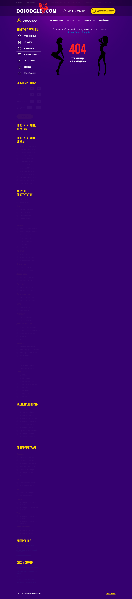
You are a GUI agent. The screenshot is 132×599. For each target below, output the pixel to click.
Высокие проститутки (27, 483)
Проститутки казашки (27, 437)
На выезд (24, 42)
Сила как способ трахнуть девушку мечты (27, 567)
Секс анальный (25, 213)
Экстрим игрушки (26, 320)
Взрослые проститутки (27, 470)
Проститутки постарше (28, 463)
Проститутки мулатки (27, 427)
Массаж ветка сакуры (27, 368)
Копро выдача (25, 307)
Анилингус (23, 247)
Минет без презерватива (28, 232)
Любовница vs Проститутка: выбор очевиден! (27, 551)
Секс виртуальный (26, 222)
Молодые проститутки (27, 467)
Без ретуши (25, 48)
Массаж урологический (28, 359)
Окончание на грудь (27, 260)
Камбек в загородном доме (25, 579)
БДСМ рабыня (24, 390)
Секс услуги (24, 199)
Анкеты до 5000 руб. (27, 174)
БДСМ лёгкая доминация (28, 384)
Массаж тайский (25, 356)
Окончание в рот (26, 254)
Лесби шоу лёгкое (26, 280)
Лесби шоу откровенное (28, 277)
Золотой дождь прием (27, 300)
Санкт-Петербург (30, 2)
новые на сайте (27, 55)
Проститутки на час (26, 533)
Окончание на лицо (27, 257)
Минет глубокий (25, 235)
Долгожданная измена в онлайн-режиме (26, 572)
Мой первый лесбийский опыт (26, 583)
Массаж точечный (26, 362)
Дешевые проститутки (27, 149)
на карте (70, 20)
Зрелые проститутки (27, 457)
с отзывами (25, 61)
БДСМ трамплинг (26, 397)
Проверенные (26, 36)
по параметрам (56, 20)
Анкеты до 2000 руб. (27, 165)
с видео (23, 67)
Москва (20, 2)
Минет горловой (25, 238)
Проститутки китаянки (27, 434)
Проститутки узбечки (27, 412)
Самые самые (26, 73)
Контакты (111, 593)
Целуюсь (23, 336)
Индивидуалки (57, 3)
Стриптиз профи (25, 267)
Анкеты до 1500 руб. (27, 162)
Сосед (18, 576)
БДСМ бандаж (24, 375)
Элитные (88, 3)
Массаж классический (27, 346)
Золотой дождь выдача (28, 297)
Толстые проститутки (27, 493)
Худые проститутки (26, 496)
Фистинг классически (27, 290)
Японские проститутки (27, 440)
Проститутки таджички (28, 421)
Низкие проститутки (27, 486)
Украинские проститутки (28, 431)
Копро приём (24, 310)
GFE (21, 339)
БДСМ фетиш (24, 393)
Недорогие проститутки (28, 146)
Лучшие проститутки (27, 180)
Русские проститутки (27, 409)
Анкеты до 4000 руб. (27, 171)
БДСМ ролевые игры (27, 381)
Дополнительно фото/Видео (29, 330)
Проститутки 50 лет (26, 476)
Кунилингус (24, 244)
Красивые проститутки (28, 177)
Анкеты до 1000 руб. (27, 155)
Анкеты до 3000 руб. (27, 168)
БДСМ (98, 3)
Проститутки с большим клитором (28, 522)
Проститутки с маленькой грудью (29, 508)
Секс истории (24, 563)
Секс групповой (25, 216)
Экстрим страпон (26, 317)
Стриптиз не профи (26, 270)
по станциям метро (86, 20)
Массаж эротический (27, 365)
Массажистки (74, 3)
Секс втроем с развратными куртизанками (25, 546)
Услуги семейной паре (27, 333)
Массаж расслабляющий (28, 353)
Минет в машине (26, 241)
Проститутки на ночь (27, 530)
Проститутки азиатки (27, 415)
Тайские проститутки (27, 424)
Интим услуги (24, 202)
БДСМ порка (24, 387)
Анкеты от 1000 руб (26, 159)
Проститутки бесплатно (23, 555)
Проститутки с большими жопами (28, 517)
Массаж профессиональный (29, 349)
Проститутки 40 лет (26, 473)
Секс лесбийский (25, 219)
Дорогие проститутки (27, 152)
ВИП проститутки (26, 183)
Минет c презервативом (28, 229)
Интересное (23, 541)
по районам (104, 20)
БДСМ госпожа (25, 378)
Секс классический (26, 209)
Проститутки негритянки (28, 418)
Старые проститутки (27, 460)
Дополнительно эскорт (28, 327)
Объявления (110, 3)
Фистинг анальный (26, 287)
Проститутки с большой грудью (28, 504)
